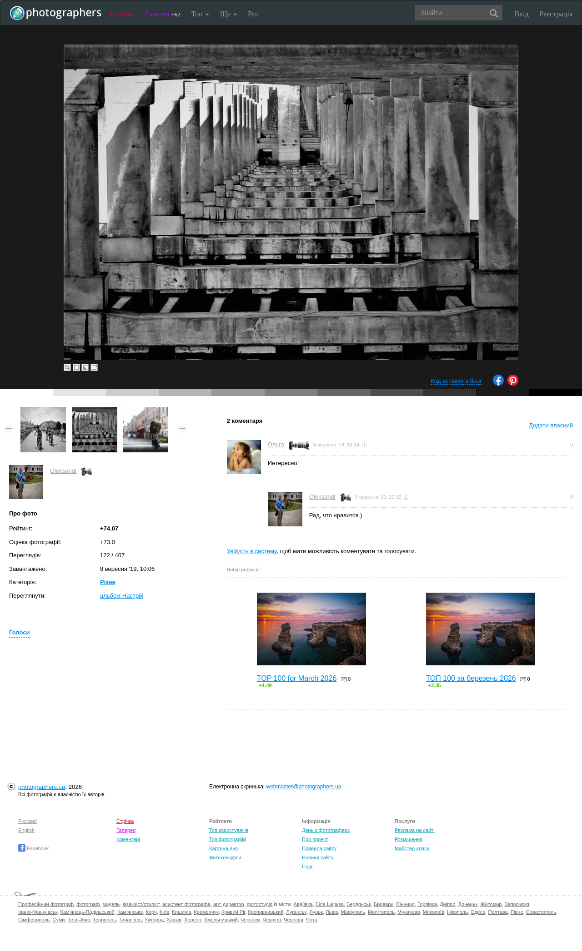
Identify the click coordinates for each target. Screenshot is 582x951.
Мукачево (408, 912)
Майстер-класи (412, 848)
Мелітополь (381, 912)
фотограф (88, 904)
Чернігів (271, 919)
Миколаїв (434, 912)
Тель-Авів (79, 919)
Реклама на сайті (415, 830)
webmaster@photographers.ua (303, 786)
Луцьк (316, 912)
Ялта (311, 919)
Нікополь (457, 912)
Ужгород (154, 919)
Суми (58, 919)
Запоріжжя (517, 904)
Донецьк (467, 904)
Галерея (163, 14)
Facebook (33, 848)
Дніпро (447, 904)
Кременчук (206, 912)
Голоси (19, 632)
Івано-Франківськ (37, 912)
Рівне (517, 912)
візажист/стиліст (140, 904)
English (26, 830)
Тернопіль (104, 919)
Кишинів (181, 912)
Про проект (315, 839)
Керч (151, 912)
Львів (332, 912)
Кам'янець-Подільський (87, 912)
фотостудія (260, 904)
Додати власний (551, 425)
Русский (27, 821)
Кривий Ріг (233, 912)
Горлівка (427, 904)
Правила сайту (319, 848)
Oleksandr (63, 470)
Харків (173, 919)
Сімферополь (34, 919)
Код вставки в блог (456, 380)
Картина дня (223, 848)
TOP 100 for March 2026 (297, 678)
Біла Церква (330, 904)
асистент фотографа (186, 904)
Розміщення (408, 839)
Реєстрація (556, 14)
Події (308, 866)
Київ (164, 912)
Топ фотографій (227, 839)
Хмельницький (221, 919)
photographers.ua (41, 786)
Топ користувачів (228, 830)
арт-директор (228, 904)
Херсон (192, 919)
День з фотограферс (326, 830)
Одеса (478, 912)
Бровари (384, 904)
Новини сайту (318, 857)
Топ (200, 14)
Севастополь (541, 912)
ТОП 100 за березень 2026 (471, 678)
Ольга (276, 444)
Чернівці (293, 919)
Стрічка (122, 14)
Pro (253, 14)
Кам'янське (130, 912)
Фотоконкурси (225, 857)
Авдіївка (303, 904)
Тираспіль (130, 919)
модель (111, 904)
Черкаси (250, 919)
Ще (228, 14)
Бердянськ (358, 904)
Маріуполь (353, 912)
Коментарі (128, 839)
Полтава (497, 912)
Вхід (522, 14)
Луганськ (296, 912)
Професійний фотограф (46, 904)
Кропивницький (265, 912)
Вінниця (405, 904)
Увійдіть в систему (252, 551)
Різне (107, 582)
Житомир (491, 904)
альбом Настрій (121, 595)
